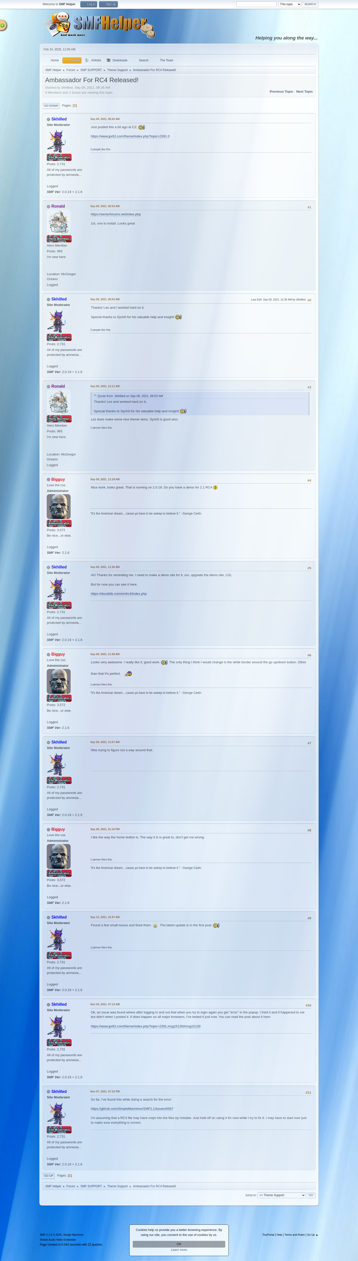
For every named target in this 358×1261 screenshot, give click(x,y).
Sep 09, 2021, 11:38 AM (105, 654)
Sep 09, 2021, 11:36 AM (105, 566)
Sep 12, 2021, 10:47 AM (105, 917)
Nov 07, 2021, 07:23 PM (105, 1091)
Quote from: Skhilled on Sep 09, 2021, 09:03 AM (130, 396)
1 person (95, 427)
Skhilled (59, 119)
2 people (95, 149)
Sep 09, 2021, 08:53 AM (105, 206)
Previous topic (281, 91)
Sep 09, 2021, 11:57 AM (105, 742)
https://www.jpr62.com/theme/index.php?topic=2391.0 (130, 136)
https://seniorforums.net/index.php (116, 214)
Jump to (250, 1195)
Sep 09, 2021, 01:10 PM (104, 829)
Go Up (48, 1175)
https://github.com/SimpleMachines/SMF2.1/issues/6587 (132, 1109)
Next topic (304, 91)
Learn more (179, 1250)
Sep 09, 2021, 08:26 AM (105, 118)
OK (179, 1244)
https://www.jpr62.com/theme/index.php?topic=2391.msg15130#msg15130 (145, 1026)
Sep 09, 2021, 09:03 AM (105, 299)
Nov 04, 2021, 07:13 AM (105, 1004)
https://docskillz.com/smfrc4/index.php (118, 593)
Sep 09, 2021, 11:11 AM (105, 386)
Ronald (58, 206)
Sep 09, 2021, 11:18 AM (105, 479)
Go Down (51, 105)
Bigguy (58, 479)
